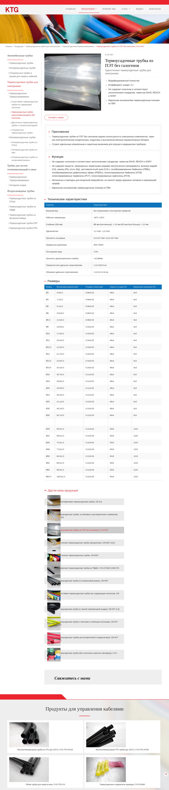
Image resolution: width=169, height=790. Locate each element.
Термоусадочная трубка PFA (23, 228)
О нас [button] (125, 9)
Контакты (155, 9)
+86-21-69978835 (137, 762)
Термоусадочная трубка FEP (23, 223)
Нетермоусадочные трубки (22, 68)
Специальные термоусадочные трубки (22, 131)
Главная (70, 9)
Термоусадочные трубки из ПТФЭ (22, 200)
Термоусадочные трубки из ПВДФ (22, 208)
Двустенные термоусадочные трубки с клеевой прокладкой (24, 123)
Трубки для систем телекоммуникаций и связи (21, 167)
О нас (103, 761)
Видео (139, 9)
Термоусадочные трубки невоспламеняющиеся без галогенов (23, 115)
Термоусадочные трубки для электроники (43, 46)
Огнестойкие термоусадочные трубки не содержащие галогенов (24, 105)
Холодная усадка (17, 185)
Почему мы (109, 9)
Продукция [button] (88, 9)
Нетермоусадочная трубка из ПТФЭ (24, 143)
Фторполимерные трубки (20, 191)
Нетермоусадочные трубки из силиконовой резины (24, 158)
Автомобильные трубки (20, 55)
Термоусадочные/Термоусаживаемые (78, 46)
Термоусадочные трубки (21, 63)
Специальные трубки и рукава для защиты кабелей (23, 74)
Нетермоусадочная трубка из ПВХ (24, 151)
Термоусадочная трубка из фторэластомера (22, 216)
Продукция (18, 46)
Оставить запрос (56, 117)
